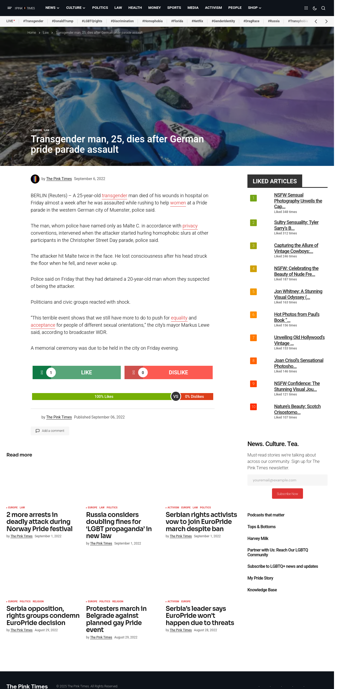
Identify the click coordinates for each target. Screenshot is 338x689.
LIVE (9, 21)
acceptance (43, 325)
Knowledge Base (262, 590)
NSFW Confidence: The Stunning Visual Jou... (297, 386)
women (178, 203)
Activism (173, 508)
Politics (112, 508)
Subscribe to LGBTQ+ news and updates (282, 566)
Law (46, 32)
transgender (114, 195)
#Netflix (197, 21)
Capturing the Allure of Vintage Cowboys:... (296, 248)
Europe (37, 130)
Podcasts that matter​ (265, 515)
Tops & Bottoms (261, 527)
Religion (38, 601)
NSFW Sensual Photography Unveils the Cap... (298, 200)
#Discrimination (122, 21)
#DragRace (251, 21)
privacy (189, 226)
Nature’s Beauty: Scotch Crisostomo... (297, 409)
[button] (9, 8)
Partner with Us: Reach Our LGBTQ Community (277, 552)
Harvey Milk (257, 538)
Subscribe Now (287, 494)
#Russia (274, 21)
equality (179, 318)
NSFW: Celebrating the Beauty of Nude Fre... (296, 271)
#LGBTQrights (92, 21)
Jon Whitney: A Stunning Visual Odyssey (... (298, 294)
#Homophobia (152, 21)
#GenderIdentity (223, 21)
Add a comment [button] (53, 430)
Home (32, 32)
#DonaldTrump (62, 21)
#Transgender (33, 21)
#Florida (177, 21)
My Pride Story (260, 578)
